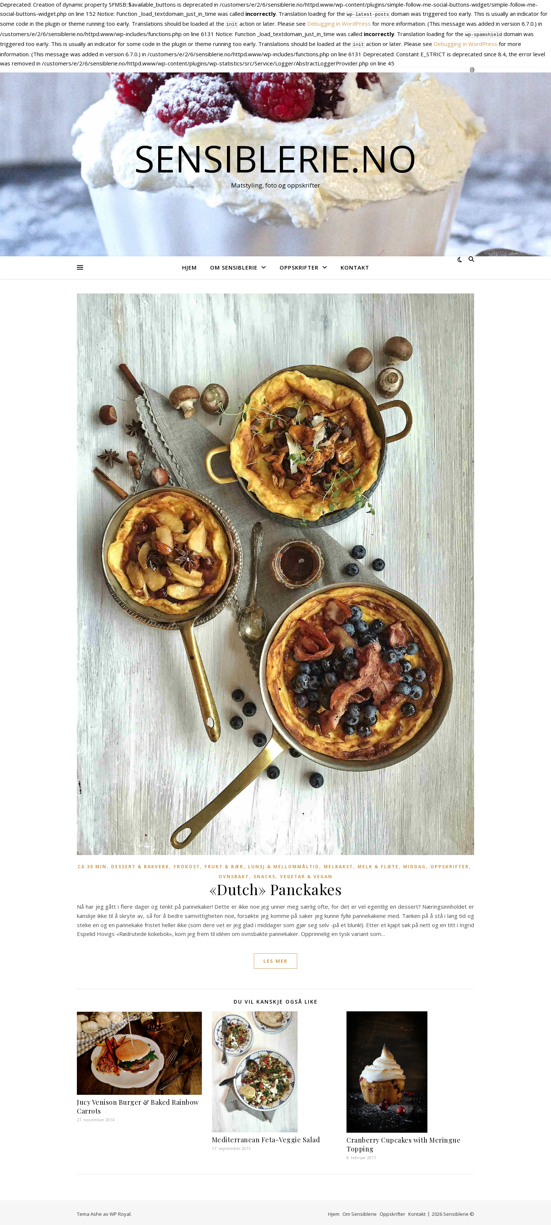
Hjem (189, 264)
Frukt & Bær (224, 864)
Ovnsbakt (233, 873)
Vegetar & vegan (306, 873)
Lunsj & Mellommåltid (283, 864)
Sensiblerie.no (275, 155)
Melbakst (338, 864)
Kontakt (355, 264)
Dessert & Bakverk (140, 864)
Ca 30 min (92, 864)
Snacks (264, 873)
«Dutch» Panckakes (275, 886)
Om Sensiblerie (233, 264)
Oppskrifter (299, 264)
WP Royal (120, 1211)
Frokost (187, 864)
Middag (414, 864)
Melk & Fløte (378, 864)
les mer (275, 958)
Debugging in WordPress (339, 22)
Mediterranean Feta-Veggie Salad (266, 1136)
